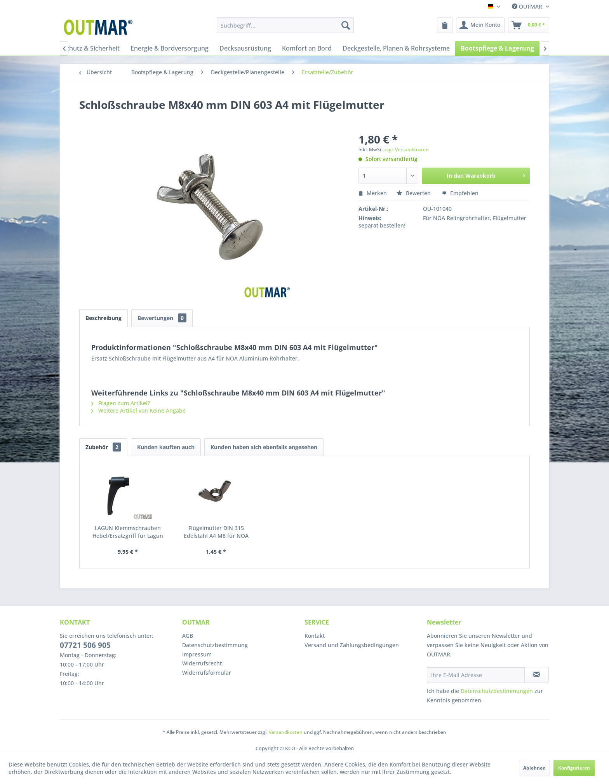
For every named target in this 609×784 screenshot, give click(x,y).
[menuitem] (285, 25)
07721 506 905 (85, 645)
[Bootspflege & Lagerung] (497, 48)
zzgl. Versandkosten (406, 149)
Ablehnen (534, 768)
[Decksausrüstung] (245, 48)
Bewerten (414, 193)
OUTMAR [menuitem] (528, 6)
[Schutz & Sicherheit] (91, 48)
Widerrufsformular (206, 672)
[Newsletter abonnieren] (536, 674)
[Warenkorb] (528, 25)
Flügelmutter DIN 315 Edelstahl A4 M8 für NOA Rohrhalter (216, 532)
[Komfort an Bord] (307, 48)
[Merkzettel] (444, 25)
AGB (187, 635)
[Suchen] (346, 25)
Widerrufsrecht (202, 663)
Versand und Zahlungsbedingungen (351, 645)
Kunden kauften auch (166, 447)
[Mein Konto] (480, 25)
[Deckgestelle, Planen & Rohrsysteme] (396, 48)
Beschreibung (103, 318)
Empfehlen (460, 193)
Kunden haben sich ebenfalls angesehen (264, 447)
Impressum (197, 654)
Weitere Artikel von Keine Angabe (138, 410)
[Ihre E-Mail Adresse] (476, 674)
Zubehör (103, 447)
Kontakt (314, 635)
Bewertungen (161, 317)
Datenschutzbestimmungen (497, 691)
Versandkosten (286, 732)
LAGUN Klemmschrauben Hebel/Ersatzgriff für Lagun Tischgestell (127, 532)
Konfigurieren (574, 768)
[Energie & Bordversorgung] (169, 48)
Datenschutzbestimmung (215, 645)
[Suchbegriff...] (285, 25)
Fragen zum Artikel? (120, 403)
